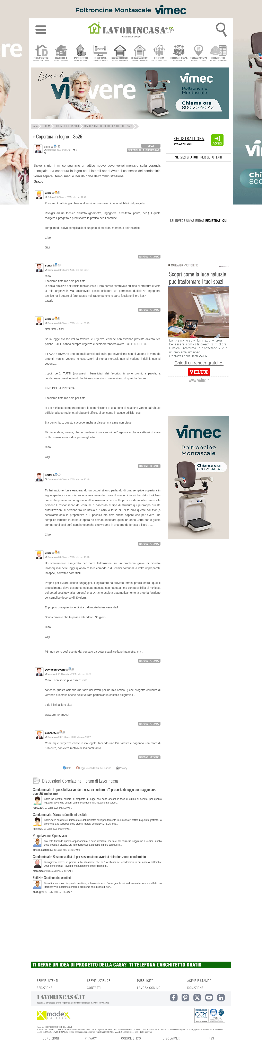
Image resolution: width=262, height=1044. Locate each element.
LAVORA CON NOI (149, 988)
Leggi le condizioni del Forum (93, 768)
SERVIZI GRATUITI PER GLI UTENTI (198, 157)
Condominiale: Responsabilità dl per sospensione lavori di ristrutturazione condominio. (90, 857)
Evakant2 (50, 732)
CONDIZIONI (51, 1038)
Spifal (48, 265)
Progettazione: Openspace (50, 836)
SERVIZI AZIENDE (98, 980)
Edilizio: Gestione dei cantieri (52, 878)
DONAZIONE (195, 988)
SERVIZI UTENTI (47, 980)
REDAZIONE (44, 988)
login (150, 146)
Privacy (121, 768)
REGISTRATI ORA (189, 139)
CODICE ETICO (131, 1038)
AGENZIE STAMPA (199, 980)
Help (67, 768)
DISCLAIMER (171, 1038)
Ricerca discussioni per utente (59, 146)
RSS (211, 1038)
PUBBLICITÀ (145, 980)
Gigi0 (48, 192)
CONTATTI (94, 988)
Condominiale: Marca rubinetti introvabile (60, 815)
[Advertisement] (97, 926)
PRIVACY (91, 1038)
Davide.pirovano (55, 669)
